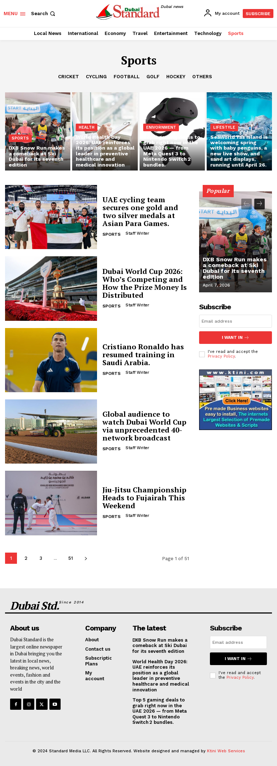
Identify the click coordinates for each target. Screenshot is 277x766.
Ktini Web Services (226, 751)
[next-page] (86, 558)
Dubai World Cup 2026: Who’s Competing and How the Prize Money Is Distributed (144, 283)
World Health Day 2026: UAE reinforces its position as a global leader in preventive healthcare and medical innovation (160, 675)
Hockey (175, 77)
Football (127, 77)
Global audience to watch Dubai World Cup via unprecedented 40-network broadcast (144, 426)
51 (70, 558)
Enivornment (161, 127)
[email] (235, 321)
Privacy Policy (221, 356)
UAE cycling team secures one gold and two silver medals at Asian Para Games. (140, 211)
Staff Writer (137, 233)
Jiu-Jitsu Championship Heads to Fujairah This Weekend (144, 497)
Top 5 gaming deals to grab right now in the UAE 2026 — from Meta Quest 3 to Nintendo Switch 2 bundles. (159, 711)
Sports (20, 138)
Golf (152, 77)
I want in (235, 337)
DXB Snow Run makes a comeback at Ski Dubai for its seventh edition (235, 268)
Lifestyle (224, 127)
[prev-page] (246, 204)
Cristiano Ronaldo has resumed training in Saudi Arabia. (143, 354)
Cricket (68, 77)
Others (202, 77)
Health (86, 127)
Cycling (96, 77)
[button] (44, 13)
